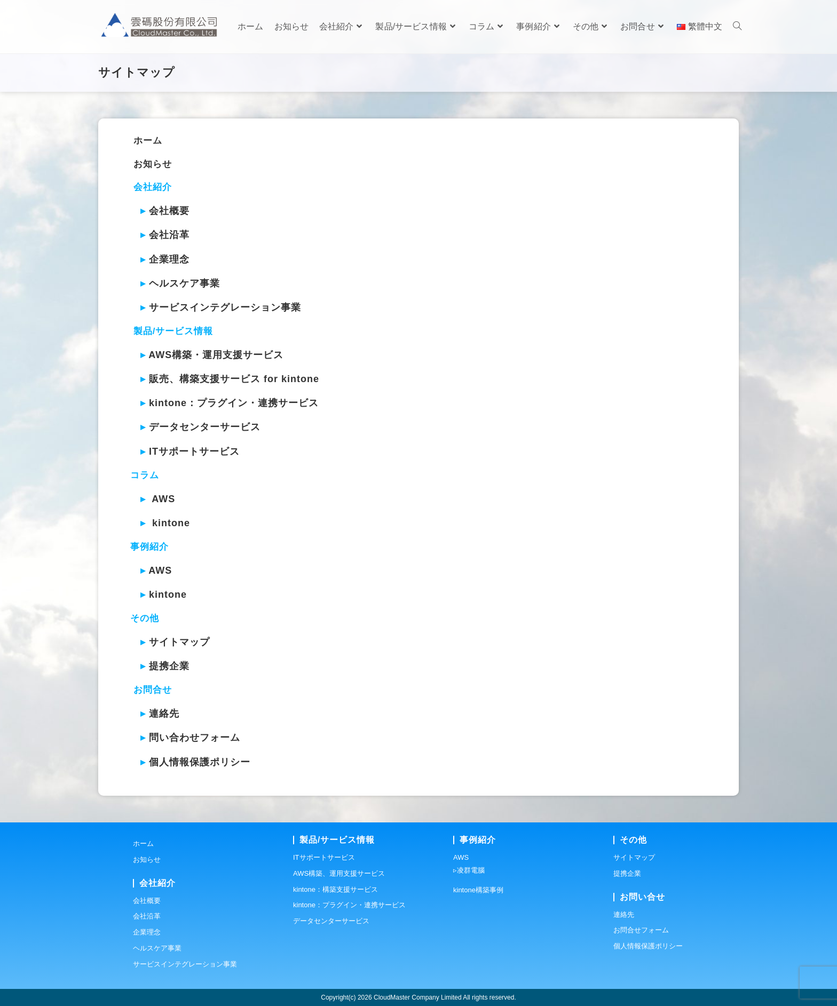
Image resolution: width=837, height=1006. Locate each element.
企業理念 (169, 259)
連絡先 (164, 713)
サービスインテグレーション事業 (225, 307)
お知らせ (152, 164)
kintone (171, 523)
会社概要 (169, 210)
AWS (163, 499)
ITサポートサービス (194, 451)
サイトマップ (179, 642)
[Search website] (737, 26)
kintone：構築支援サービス (335, 889)
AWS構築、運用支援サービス (339, 873)
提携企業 (169, 666)
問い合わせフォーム (194, 737)
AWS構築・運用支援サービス (215, 355)
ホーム (147, 141)
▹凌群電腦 (469, 870)
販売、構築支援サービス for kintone (234, 379)
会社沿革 (169, 234)
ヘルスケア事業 (184, 283)
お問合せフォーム (641, 930)
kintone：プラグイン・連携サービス (234, 403)
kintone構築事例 (478, 890)
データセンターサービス (204, 427)
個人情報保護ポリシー (199, 762)
